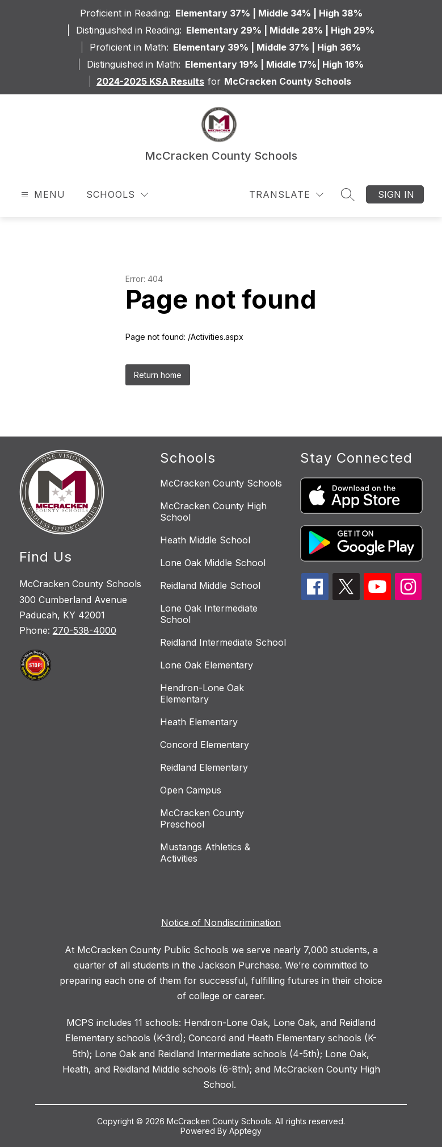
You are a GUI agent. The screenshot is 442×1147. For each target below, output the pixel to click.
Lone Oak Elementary (206, 665)
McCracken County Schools (221, 483)
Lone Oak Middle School (213, 562)
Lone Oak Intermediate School (209, 613)
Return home (158, 375)
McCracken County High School (213, 511)
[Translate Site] (286, 195)
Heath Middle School (205, 540)
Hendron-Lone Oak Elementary (202, 693)
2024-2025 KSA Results (150, 81)
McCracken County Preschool (202, 818)
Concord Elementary (204, 744)
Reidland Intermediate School (223, 642)
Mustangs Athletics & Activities (205, 852)
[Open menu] (41, 195)
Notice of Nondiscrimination (221, 922)
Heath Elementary (199, 722)
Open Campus (190, 790)
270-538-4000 (84, 630)
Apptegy (245, 1131)
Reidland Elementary (204, 767)
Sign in (396, 194)
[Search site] (348, 194)
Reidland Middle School (210, 585)
